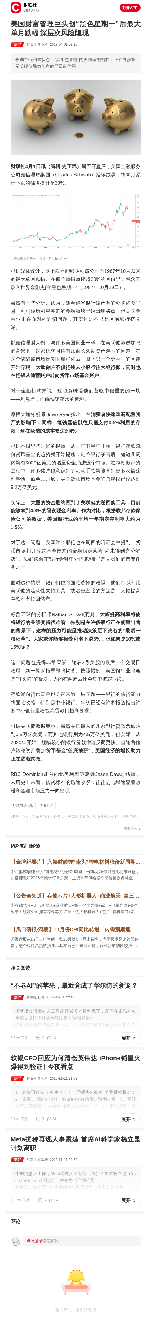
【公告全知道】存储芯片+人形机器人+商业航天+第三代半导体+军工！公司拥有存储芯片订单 (76, 896)
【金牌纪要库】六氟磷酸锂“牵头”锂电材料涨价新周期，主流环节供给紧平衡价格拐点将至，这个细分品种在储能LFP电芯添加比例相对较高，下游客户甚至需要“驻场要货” (76, 862)
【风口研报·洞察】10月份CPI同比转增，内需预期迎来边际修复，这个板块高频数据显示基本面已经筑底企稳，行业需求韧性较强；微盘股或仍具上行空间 (76, 930)
